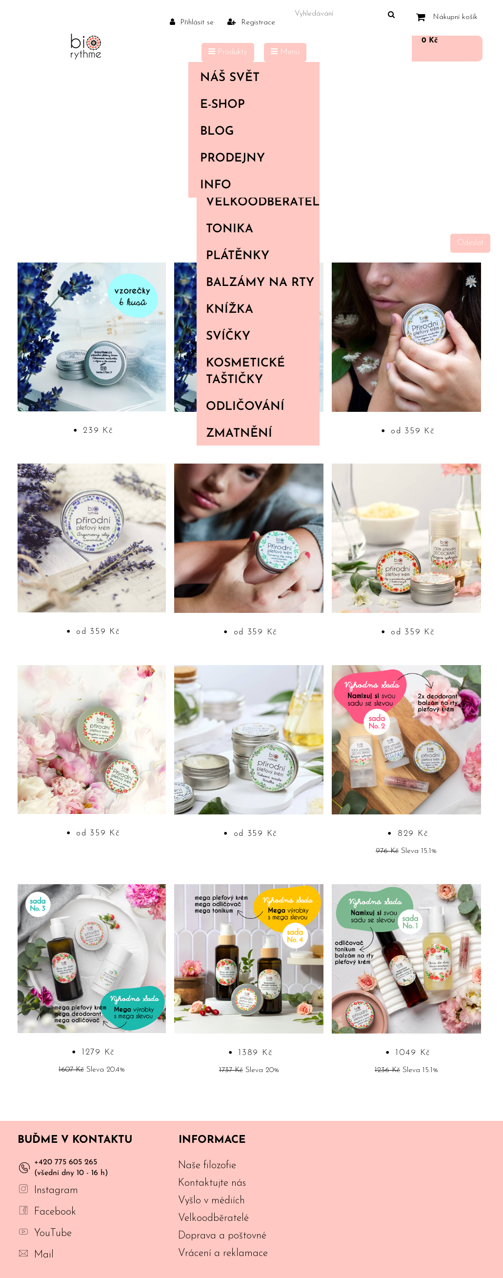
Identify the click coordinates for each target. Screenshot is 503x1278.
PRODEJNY (232, 158)
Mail (44, 1255)
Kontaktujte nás (212, 1183)
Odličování (245, 407)
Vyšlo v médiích (211, 1201)
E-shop (251, 105)
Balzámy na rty (260, 283)
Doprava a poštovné (222, 1236)
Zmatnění (239, 434)
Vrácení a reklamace (223, 1253)
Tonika (229, 229)
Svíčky (228, 337)
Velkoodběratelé (262, 202)
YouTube (53, 1233)
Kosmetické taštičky (245, 372)
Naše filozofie (207, 1165)
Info (251, 185)
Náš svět (251, 78)
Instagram (56, 1190)
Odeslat (470, 243)
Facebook (55, 1212)
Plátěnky (237, 256)
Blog (217, 132)
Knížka (229, 310)
